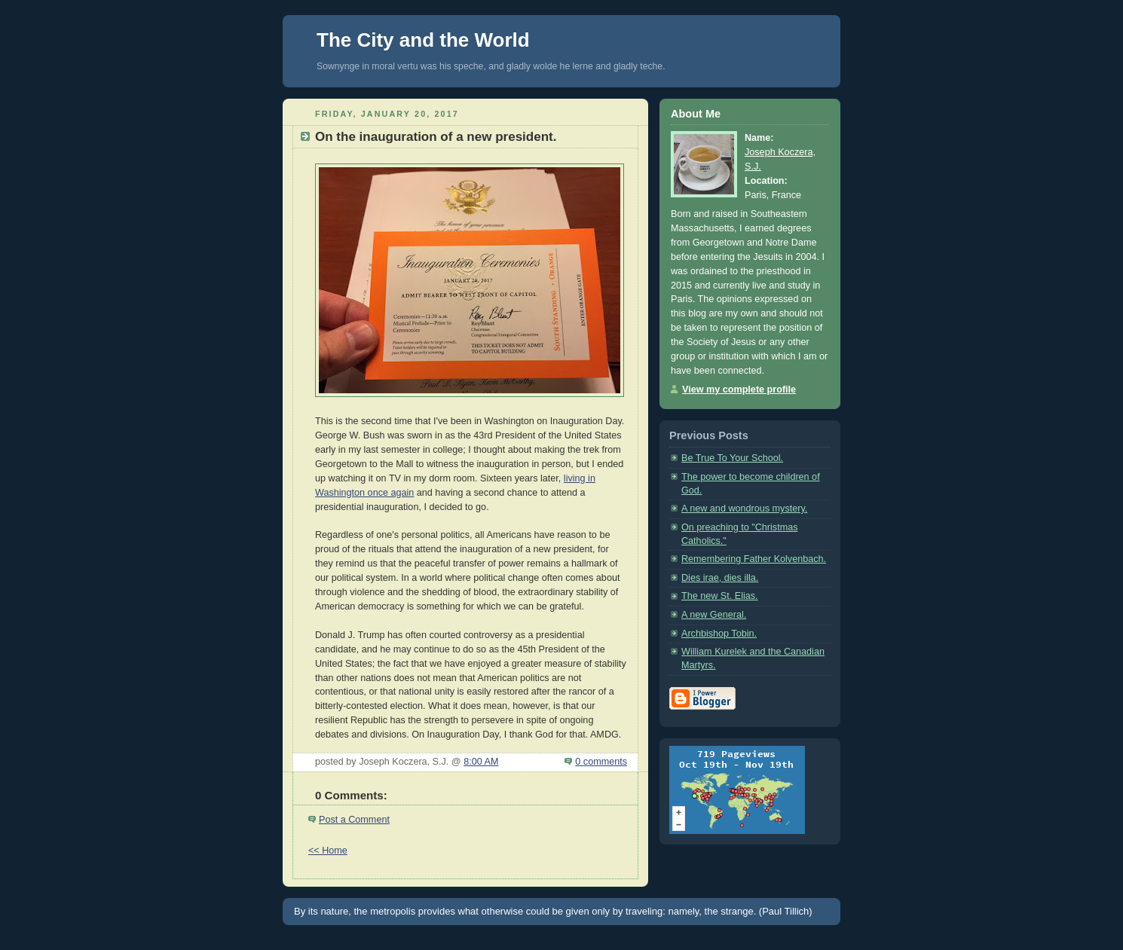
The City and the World (423, 40)
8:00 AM (481, 761)
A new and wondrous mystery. (744, 508)
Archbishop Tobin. (719, 633)
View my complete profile (739, 389)
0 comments (601, 761)
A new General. (713, 614)
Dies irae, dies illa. (719, 578)
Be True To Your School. (732, 458)
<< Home (327, 850)
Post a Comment (354, 819)
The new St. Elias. (719, 596)
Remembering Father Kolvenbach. (753, 559)
